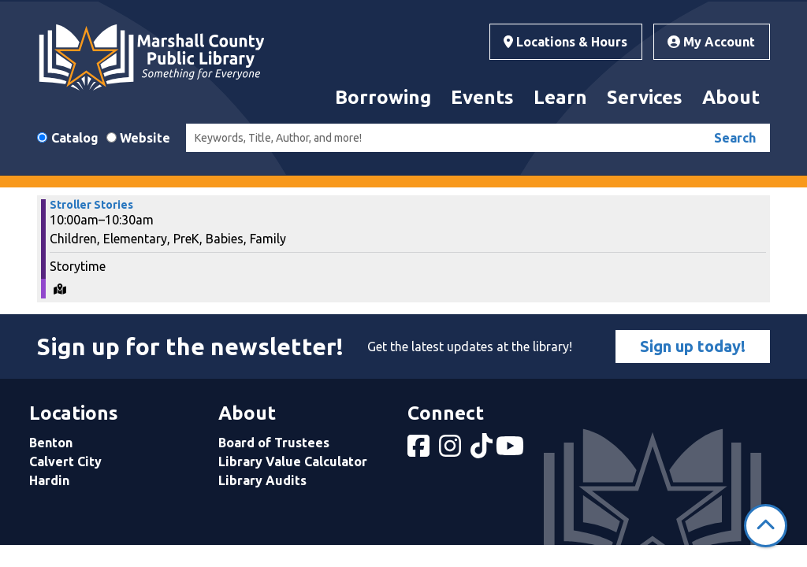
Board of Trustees (273, 442)
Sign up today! (693, 346)
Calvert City (65, 461)
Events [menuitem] (482, 97)
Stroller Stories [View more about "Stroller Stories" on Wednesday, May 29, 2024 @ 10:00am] (91, 204)
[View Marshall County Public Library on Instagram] (451, 450)
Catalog (75, 138)
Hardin (49, 480)
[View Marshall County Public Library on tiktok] (483, 450)
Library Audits (262, 480)
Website (145, 138)
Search (735, 138)
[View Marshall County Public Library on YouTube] (511, 450)
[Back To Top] (765, 525)
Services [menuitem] (644, 97)
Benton (51, 442)
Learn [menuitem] (560, 97)
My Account (711, 42)
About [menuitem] (731, 97)
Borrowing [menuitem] (383, 97)
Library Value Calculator (292, 461)
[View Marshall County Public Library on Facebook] (420, 450)
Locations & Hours (565, 42)
